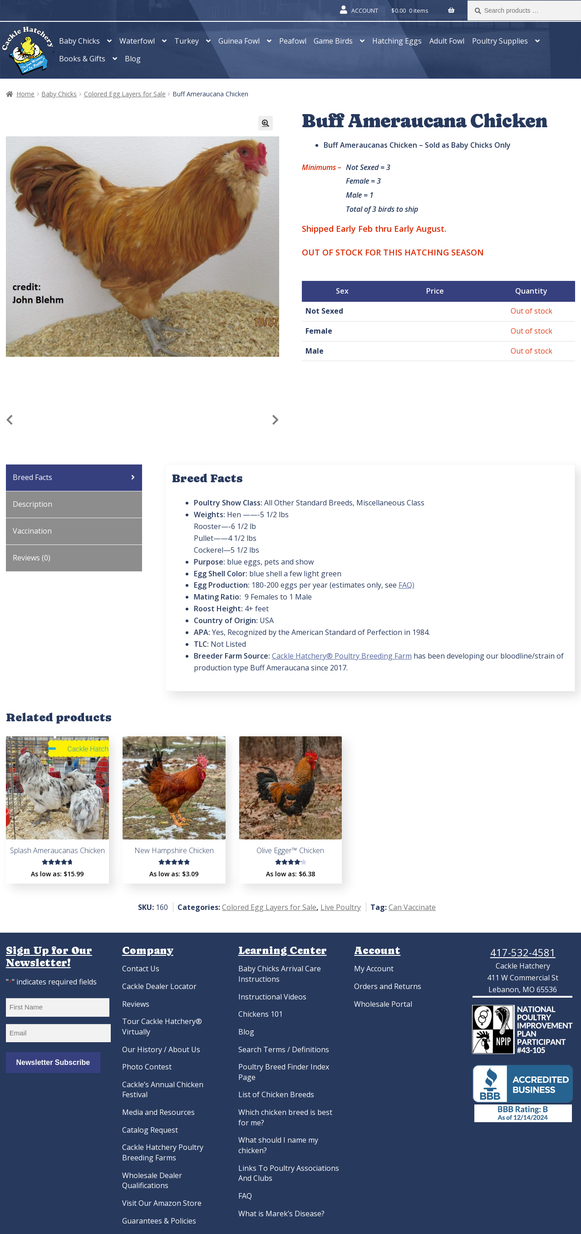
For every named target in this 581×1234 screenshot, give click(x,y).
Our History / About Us (161, 1049)
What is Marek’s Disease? (281, 1214)
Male (314, 351)
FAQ (245, 1196)
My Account (374, 969)
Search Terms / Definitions (283, 1049)
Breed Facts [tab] (32, 477)
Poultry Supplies (500, 41)
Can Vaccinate (412, 907)
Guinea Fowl (239, 41)
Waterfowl (137, 41)
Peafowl (292, 41)
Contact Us (140, 969)
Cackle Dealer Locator (159, 986)
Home (25, 94)
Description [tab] (32, 504)
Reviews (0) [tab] (31, 558)
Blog (133, 59)
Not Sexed (324, 311)
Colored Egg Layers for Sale (125, 94)
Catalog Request (150, 1130)
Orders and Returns (387, 986)
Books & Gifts (82, 59)
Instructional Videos (272, 997)
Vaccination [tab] (32, 531)
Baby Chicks (79, 41)
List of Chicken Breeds (276, 1094)
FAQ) (406, 585)
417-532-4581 (523, 952)
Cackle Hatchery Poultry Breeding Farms (162, 1152)
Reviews (135, 1004)
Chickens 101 (260, 1014)
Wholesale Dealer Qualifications (152, 1180)
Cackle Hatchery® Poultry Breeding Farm (342, 656)
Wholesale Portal (383, 1004)
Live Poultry (340, 907)
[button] (265, 123)
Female (318, 331)
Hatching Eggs (397, 41)
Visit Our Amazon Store (162, 1203)
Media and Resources (158, 1112)
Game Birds (333, 41)
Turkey (186, 41)
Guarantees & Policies (159, 1221)
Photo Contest (147, 1067)
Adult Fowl (446, 41)
